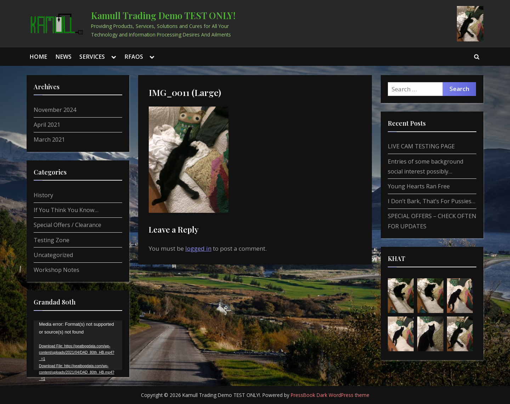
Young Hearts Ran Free (419, 186)
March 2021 (49, 139)
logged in (198, 248)
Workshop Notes (56, 270)
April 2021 (47, 125)
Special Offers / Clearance (67, 225)
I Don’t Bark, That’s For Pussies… (431, 201)
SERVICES (92, 57)
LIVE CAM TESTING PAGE (421, 146)
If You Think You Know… (66, 210)
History (43, 195)
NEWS (63, 57)
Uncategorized (53, 255)
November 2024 (55, 110)
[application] (78, 345)
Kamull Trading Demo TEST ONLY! (163, 15)
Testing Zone (51, 240)
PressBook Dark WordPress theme (330, 395)
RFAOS (133, 57)
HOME (38, 57)
